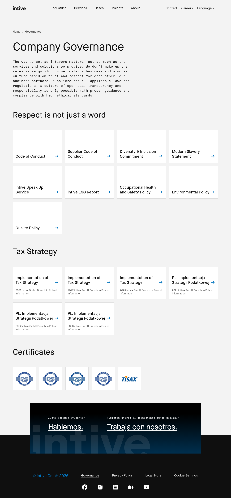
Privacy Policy (122, 475)
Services (80, 8)
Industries (58, 8)
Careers (187, 8)
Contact (171, 8)
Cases (99, 8)
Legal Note (153, 475)
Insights (117, 8)
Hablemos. (65, 426)
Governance (90, 475)
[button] (207, 8)
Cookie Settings (186, 475)
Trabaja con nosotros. (142, 426)
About (135, 8)
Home (16, 31)
